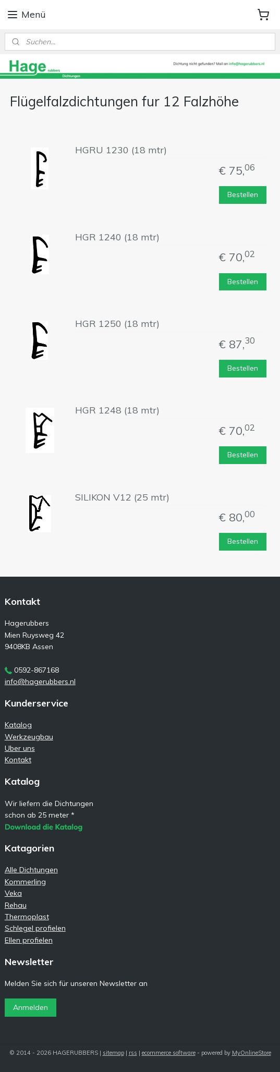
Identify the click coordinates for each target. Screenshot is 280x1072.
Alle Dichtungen (31, 869)
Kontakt (18, 759)
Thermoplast (27, 916)
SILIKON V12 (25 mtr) (122, 497)
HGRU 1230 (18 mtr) (121, 150)
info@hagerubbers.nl (40, 681)
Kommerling (25, 881)
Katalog (18, 724)
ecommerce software (169, 1052)
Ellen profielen (29, 940)
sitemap (113, 1052)
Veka (13, 893)
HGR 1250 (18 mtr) (117, 324)
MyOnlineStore (251, 1052)
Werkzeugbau (29, 736)
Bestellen (242, 194)
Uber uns (20, 748)
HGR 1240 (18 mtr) (117, 237)
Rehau (16, 905)
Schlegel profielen (35, 928)
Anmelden (30, 1007)
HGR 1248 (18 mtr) (117, 410)
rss (133, 1052)
